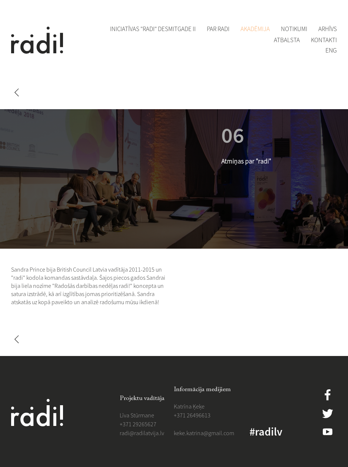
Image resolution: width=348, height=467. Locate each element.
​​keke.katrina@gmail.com (204, 433)
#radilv (265, 431)
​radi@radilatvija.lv (142, 433)
